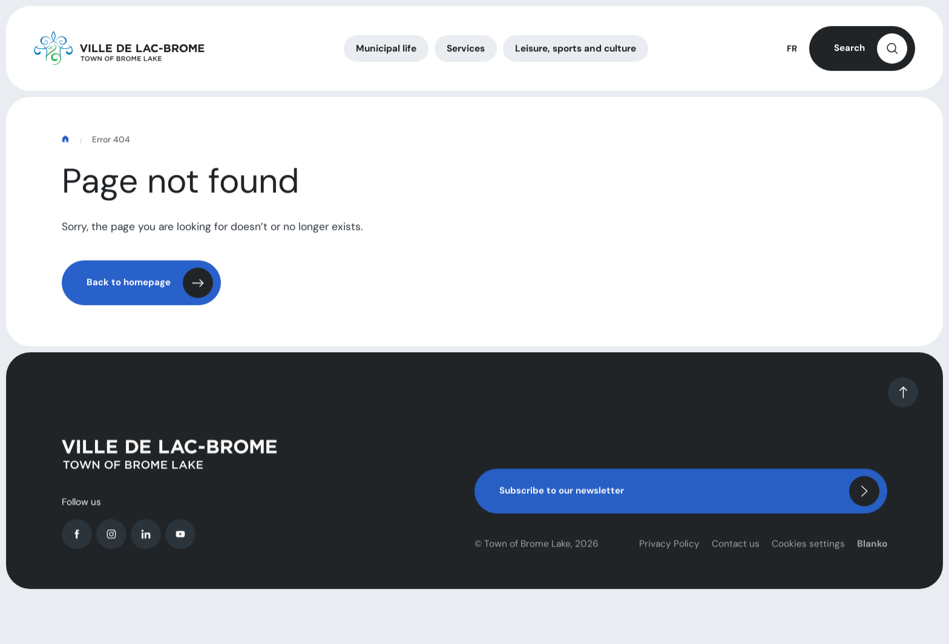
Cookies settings (808, 552)
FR (792, 50)
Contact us (736, 552)
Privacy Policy (669, 552)
